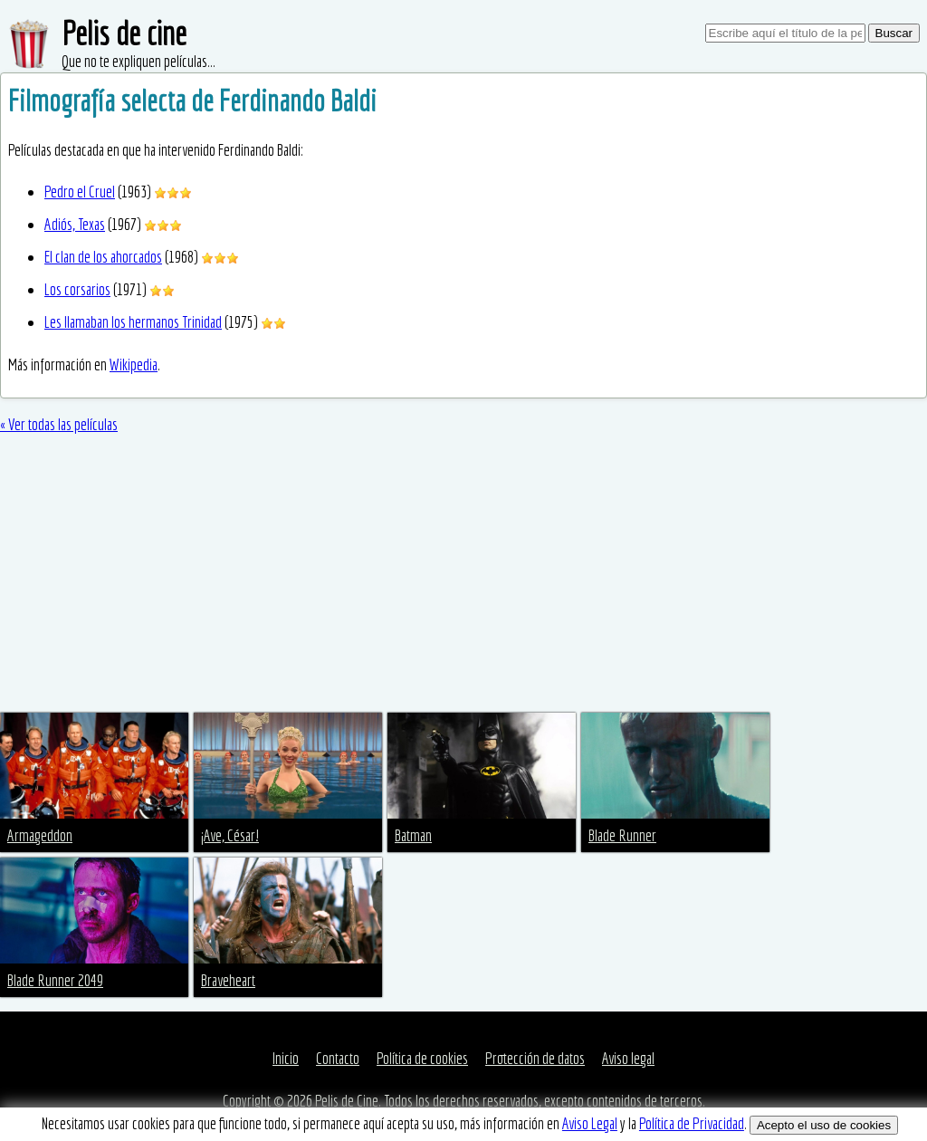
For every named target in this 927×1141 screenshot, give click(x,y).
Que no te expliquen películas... (138, 61)
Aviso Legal (589, 1123)
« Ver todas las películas (59, 424)
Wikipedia (134, 364)
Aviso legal (628, 1058)
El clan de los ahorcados (103, 256)
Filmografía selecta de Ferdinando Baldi (192, 100)
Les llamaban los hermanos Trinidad (133, 321)
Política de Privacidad (691, 1123)
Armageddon (39, 835)
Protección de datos (535, 1058)
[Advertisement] (463, 577)
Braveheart (228, 980)
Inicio (285, 1058)
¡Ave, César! (230, 835)
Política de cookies (422, 1058)
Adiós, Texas (74, 224)
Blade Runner (622, 835)
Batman (413, 835)
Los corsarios (77, 289)
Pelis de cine (124, 33)
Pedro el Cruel (79, 191)
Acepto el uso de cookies (824, 1125)
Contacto (337, 1058)
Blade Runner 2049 (55, 980)
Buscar (894, 33)
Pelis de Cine (346, 1100)
